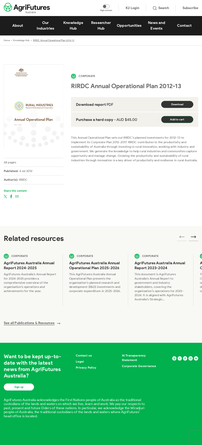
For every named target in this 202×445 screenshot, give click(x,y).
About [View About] (17, 25)
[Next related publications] (193, 238)
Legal (80, 361)
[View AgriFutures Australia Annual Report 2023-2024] (161, 280)
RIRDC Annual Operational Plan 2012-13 (53, 40)
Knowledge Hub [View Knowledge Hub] (73, 25)
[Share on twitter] (5, 196)
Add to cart (177, 119)
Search (161, 8)
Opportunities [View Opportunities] (129, 25)
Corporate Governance (139, 366)
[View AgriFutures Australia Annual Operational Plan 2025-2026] (95, 280)
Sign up (18, 387)
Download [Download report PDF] (177, 104)
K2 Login (132, 8)
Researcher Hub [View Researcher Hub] (101, 25)
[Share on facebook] (11, 196)
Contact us (84, 355)
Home (7, 40)
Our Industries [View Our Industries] (45, 25)
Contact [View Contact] (184, 25)
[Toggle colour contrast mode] (106, 6)
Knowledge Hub (21, 40)
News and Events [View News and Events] (156, 25)
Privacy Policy (86, 367)
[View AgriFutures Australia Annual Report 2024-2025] (30, 280)
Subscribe (190, 8)
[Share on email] (17, 196)
